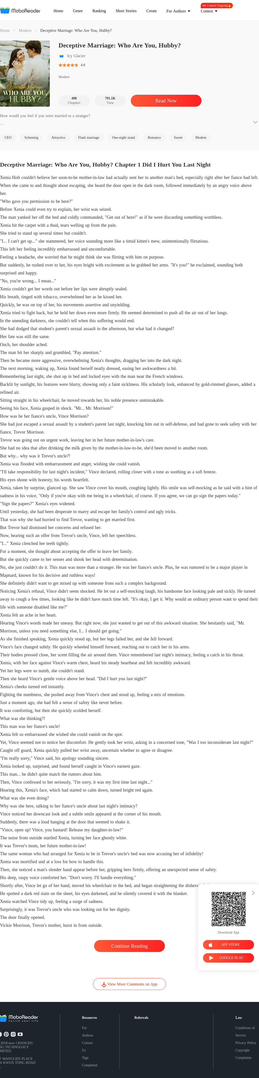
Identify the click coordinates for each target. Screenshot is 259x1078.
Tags (85, 1058)
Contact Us (87, 1046)
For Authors (87, 1031)
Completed (89, 1065)
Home (5, 30)
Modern (25, 30)
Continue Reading (129, 946)
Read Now (166, 100)
